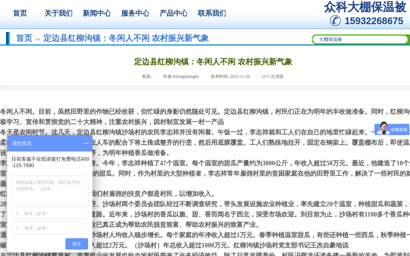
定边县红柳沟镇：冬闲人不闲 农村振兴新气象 (126, 38)
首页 (24, 38)
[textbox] (360, 39)
